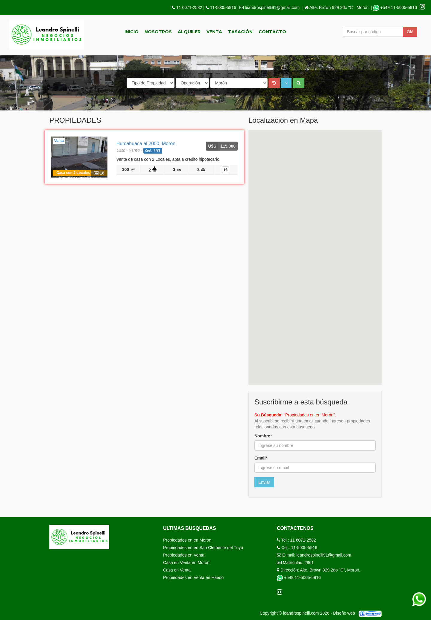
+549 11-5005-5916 (395, 7)
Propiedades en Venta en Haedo (193, 577)
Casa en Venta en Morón (186, 562)
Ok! (410, 31)
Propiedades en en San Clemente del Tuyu (203, 547)
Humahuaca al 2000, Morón (145, 143)
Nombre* (263, 435)
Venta (214, 31)
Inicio (132, 31)
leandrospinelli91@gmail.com (272, 7)
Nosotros (158, 31)
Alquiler (189, 31)
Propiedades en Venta (183, 555)
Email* (260, 458)
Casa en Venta (177, 570)
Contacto (272, 31)
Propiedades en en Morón (187, 540)
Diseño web (359, 613)
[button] (286, 83)
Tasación (240, 31)
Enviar (264, 482)
